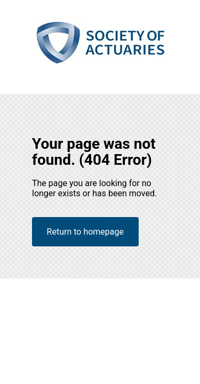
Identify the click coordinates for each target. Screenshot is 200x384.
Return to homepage (85, 232)
